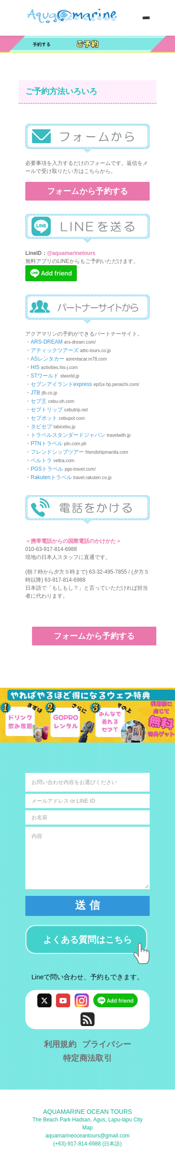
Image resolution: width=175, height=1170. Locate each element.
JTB (35, 393)
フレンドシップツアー (57, 452)
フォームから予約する (87, 191)
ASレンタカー (47, 359)
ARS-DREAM (47, 342)
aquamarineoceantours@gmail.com (87, 1136)
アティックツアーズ (55, 350)
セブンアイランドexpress (61, 384)
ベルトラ (41, 460)
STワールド (45, 376)
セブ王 (39, 401)
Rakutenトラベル (51, 477)
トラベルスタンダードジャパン (68, 435)
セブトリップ (47, 409)
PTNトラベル (47, 443)
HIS (35, 367)
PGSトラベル (47, 469)
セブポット (44, 418)
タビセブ (41, 426)
